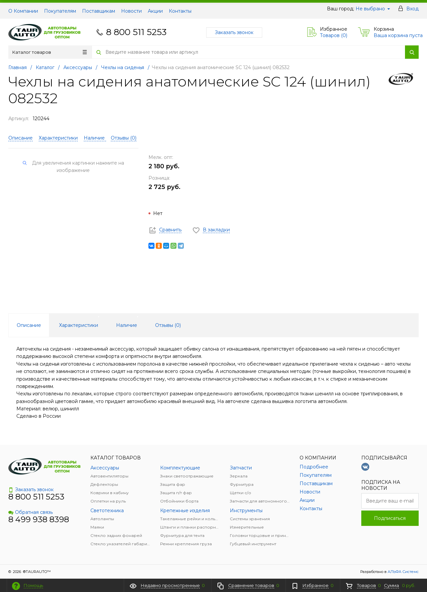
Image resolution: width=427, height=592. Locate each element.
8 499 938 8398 (38, 519)
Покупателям (60, 11)
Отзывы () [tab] (168, 325)
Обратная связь (30, 512)
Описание (20, 138)
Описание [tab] (29, 325)
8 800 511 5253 (136, 32)
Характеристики (58, 138)
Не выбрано (373, 9)
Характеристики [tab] (78, 325)
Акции (155, 11)
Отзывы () (123, 138)
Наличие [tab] (126, 325)
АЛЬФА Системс (403, 571)
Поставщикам (98, 11)
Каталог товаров (49, 52)
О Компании (23, 11)
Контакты (180, 11)
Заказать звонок (234, 32)
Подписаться (390, 518)
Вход (412, 9)
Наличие (95, 138)
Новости (131, 11)
